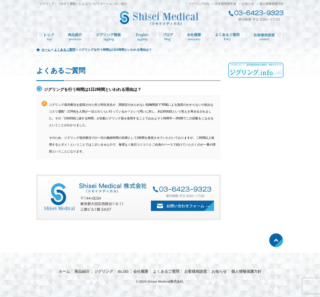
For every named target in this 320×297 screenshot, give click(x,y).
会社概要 (194, 37)
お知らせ (248, 4)
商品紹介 (75, 37)
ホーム (48, 37)
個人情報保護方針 (271, 4)
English (142, 37)
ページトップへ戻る (276, 240)
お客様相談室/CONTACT (265, 37)
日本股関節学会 (225, 4)
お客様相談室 (195, 271)
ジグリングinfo (199, 4)
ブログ (168, 37)
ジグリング (109, 37)
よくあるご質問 (227, 37)
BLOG (123, 271)
